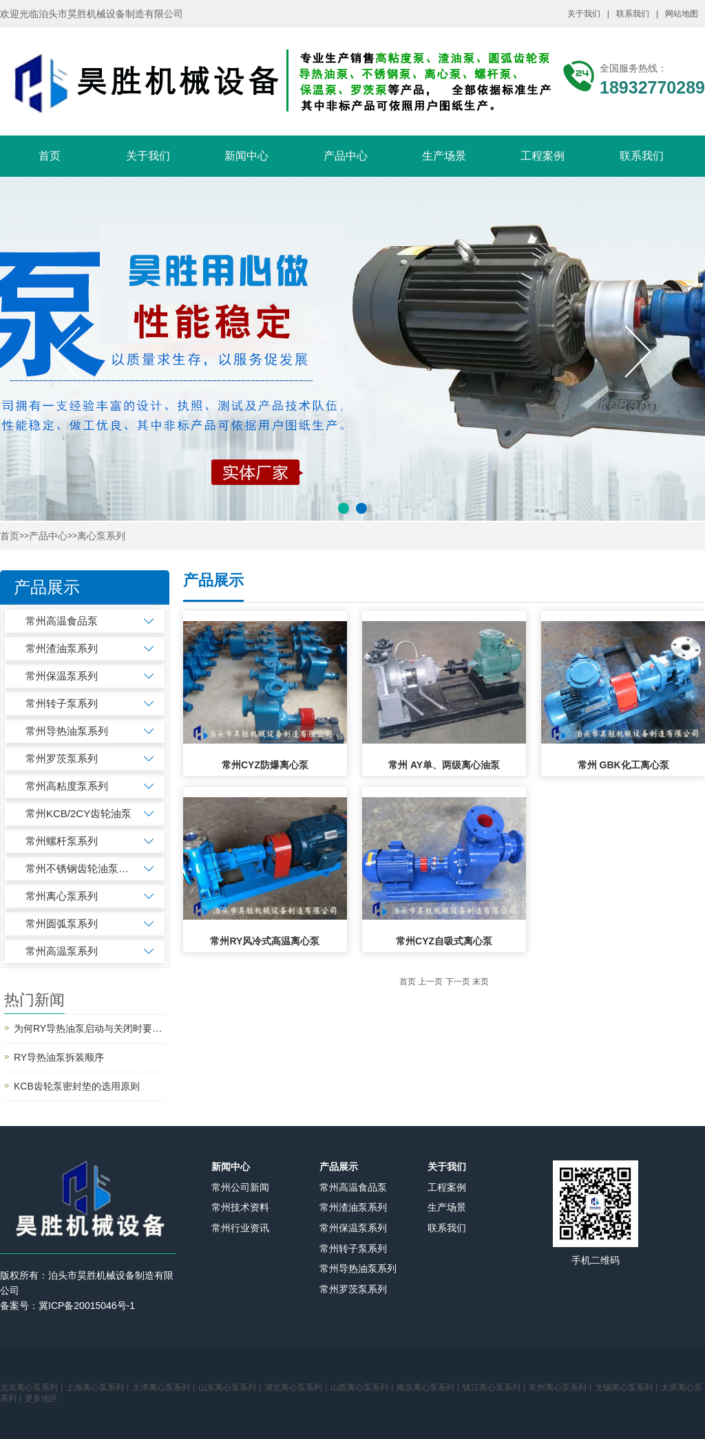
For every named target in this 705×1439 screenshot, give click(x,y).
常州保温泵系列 (61, 676)
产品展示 (338, 1166)
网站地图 (681, 14)
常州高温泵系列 (61, 951)
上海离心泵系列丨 (99, 1387)
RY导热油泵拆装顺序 (59, 1057)
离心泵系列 (101, 536)
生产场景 (444, 156)
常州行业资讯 (240, 1227)
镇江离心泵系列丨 (496, 1387)
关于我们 (583, 14)
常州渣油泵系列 (61, 648)
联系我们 (632, 14)
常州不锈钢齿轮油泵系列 (78, 868)
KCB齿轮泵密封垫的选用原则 (77, 1086)
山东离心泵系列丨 (231, 1387)
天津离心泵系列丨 (165, 1387)
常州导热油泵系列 (66, 731)
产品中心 (346, 156)
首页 (50, 156)
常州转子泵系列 (61, 703)
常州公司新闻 (240, 1187)
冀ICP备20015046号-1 (87, 1305)
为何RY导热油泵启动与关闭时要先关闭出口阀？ (89, 1028)
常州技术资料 (240, 1207)
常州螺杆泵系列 (61, 841)
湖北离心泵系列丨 (297, 1387)
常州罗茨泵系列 (61, 758)
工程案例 (542, 156)
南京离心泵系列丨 (430, 1387)
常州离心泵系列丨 (562, 1387)
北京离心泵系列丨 (33, 1387)
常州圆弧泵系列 (61, 923)
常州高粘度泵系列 (66, 786)
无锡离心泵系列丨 (628, 1387)
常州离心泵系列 (61, 896)
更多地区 (41, 1398)
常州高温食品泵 (61, 621)
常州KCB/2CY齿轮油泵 (78, 813)
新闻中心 (246, 156)
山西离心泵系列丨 (363, 1387)
